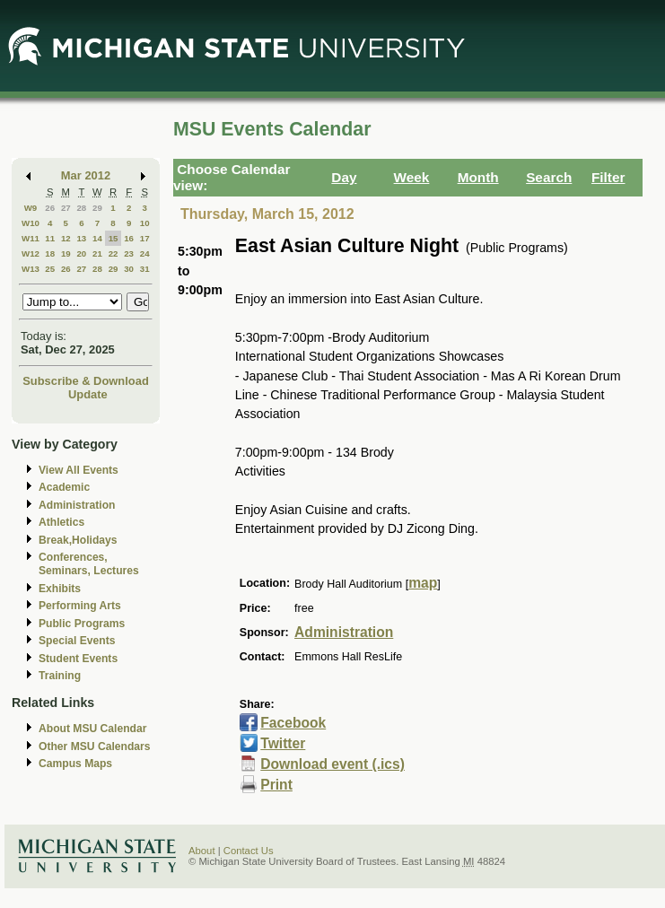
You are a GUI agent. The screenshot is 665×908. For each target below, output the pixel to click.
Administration (77, 505)
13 (81, 238)
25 (50, 269)
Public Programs (82, 623)
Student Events (78, 658)
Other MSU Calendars (95, 746)
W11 (30, 238)
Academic (64, 487)
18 (50, 253)
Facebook (293, 722)
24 (145, 253)
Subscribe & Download (85, 381)
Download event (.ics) (332, 764)
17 (145, 238)
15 (113, 238)
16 (129, 238)
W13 (30, 269)
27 (66, 208)
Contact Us (248, 850)
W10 (30, 223)
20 (81, 253)
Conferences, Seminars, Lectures (89, 564)
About (201, 850)
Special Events (77, 640)
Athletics (61, 522)
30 (129, 269)
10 (145, 223)
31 (145, 269)
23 (129, 253)
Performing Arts (80, 605)
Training (60, 675)
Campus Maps (75, 763)
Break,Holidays (78, 540)
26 (50, 208)
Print (276, 784)
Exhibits (60, 588)
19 (66, 253)
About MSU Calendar (92, 728)
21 (97, 253)
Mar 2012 (85, 175)
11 (50, 238)
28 (81, 208)
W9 (31, 208)
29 (97, 208)
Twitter (282, 743)
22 (113, 253)
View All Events (78, 470)
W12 (30, 253)
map (422, 582)
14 (97, 238)
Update (88, 394)
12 (66, 238)
